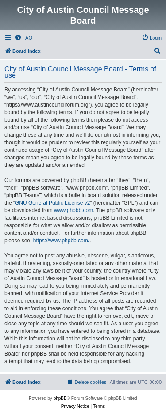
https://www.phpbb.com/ (61, 240)
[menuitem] (23, 37)
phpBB (60, 398)
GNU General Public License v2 (52, 203)
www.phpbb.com (73, 210)
